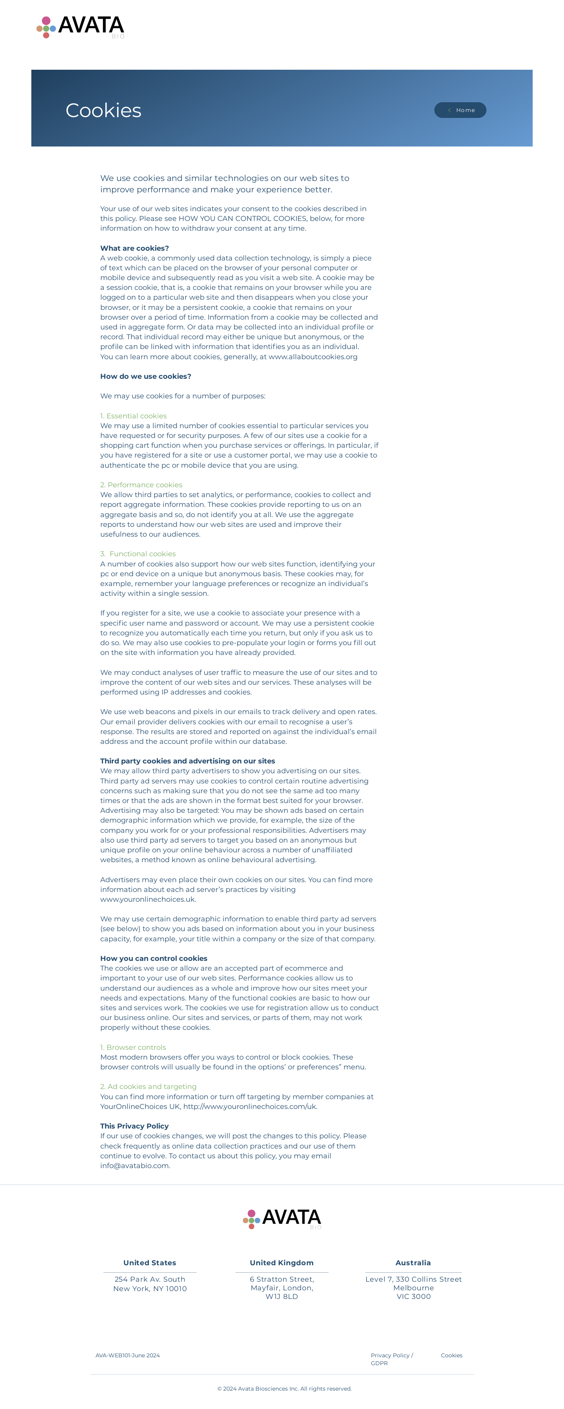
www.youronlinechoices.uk (147, 899)
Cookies (452, 1355)
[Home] (460, 110)
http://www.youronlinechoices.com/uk (249, 1106)
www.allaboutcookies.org (313, 357)
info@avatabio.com (134, 1165)
